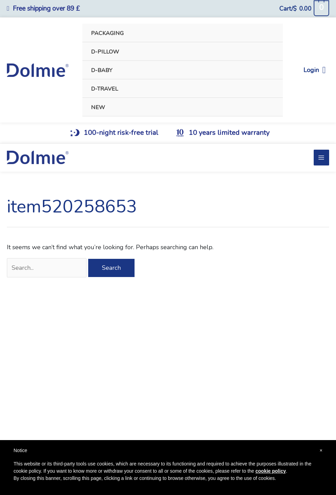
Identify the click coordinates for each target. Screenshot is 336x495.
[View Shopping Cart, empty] (304, 8)
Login (314, 70)
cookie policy (270, 471)
